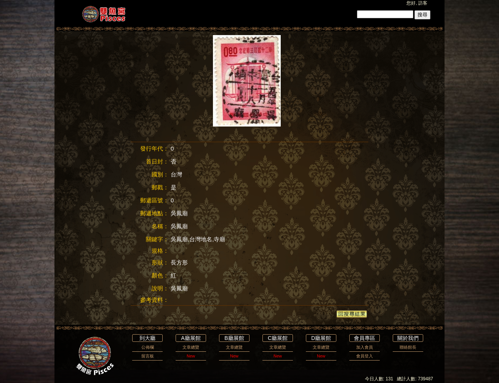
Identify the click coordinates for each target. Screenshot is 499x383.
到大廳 (147, 338)
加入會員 (364, 347)
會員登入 (364, 356)
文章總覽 (190, 347)
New (191, 356)
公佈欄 (147, 347)
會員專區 (364, 338)
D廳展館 (321, 338)
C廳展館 (278, 338)
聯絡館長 (408, 347)
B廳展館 (234, 338)
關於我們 (408, 338)
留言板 (147, 356)
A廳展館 (190, 338)
